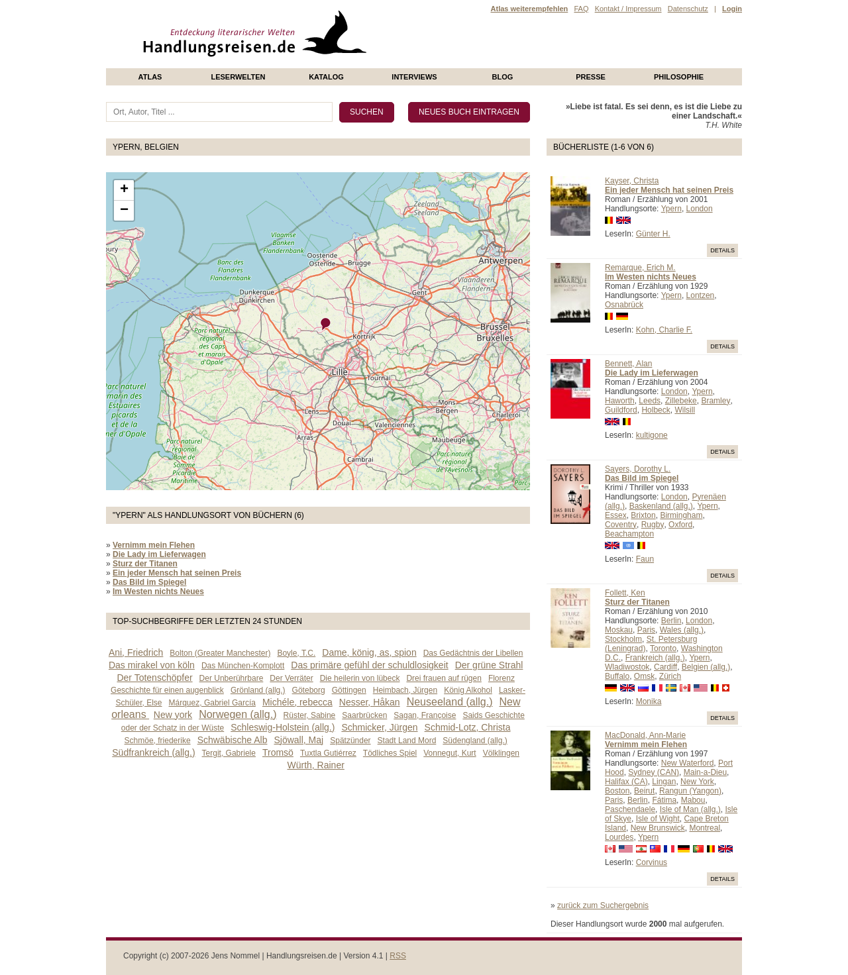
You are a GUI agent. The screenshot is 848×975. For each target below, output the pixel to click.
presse (591, 77)
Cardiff (665, 667)
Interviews (414, 77)
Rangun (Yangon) (690, 790)
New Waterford (687, 763)
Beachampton (629, 534)
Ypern (671, 208)
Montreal (704, 828)
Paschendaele (630, 809)
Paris (646, 630)
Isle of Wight (658, 818)
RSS (398, 955)
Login (732, 9)
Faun (645, 559)
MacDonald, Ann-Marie (645, 735)
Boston (617, 790)
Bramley (715, 400)
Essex (616, 515)
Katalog (326, 77)
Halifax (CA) (626, 781)
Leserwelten (238, 77)
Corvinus (651, 862)
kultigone (652, 435)
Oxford (680, 524)
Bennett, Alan (628, 363)
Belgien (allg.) (706, 667)
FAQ (581, 9)
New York (697, 781)
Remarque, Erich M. (640, 267)
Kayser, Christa (632, 180)
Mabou (693, 800)
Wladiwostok (627, 667)
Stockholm (623, 639)
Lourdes (619, 837)
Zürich (670, 676)
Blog (502, 77)
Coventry (621, 524)
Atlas (150, 77)
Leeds (650, 400)
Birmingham (681, 515)
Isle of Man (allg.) (690, 809)
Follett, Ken (625, 592)
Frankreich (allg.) (655, 657)
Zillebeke (681, 400)
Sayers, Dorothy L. (637, 469)
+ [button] (124, 190)
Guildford (621, 410)
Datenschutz (688, 9)
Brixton (643, 515)
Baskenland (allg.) (661, 506)
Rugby (652, 524)
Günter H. (653, 233)
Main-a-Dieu (705, 772)
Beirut (644, 790)
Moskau (619, 630)
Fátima (664, 800)
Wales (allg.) (682, 630)
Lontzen (700, 295)
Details (722, 250)
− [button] (124, 211)
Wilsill (684, 410)
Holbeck (655, 410)
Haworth (620, 400)
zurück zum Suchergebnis (603, 905)
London (699, 208)
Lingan (664, 781)
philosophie (679, 77)
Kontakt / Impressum (628, 9)
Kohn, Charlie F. (664, 329)
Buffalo (617, 676)
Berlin (671, 620)
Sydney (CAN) (653, 772)
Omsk (644, 676)
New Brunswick (658, 828)
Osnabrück (624, 304)
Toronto (663, 648)
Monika (649, 701)
